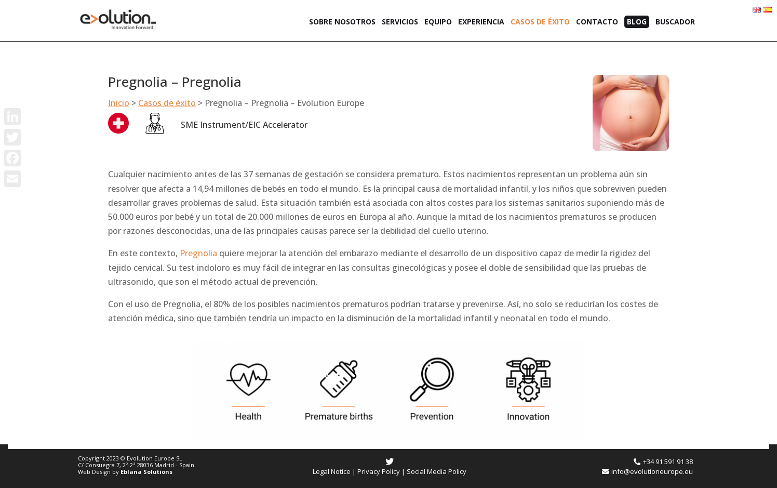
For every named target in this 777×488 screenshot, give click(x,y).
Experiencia (481, 22)
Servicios (400, 22)
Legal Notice (332, 471)
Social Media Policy (436, 471)
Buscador (675, 22)
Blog (637, 22)
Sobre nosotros (342, 22)
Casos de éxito (540, 22)
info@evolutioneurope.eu (647, 471)
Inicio (118, 103)
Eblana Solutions (146, 472)
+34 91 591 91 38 (663, 461)
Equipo (438, 22)
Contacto (597, 22)
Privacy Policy (378, 471)
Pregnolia (198, 253)
